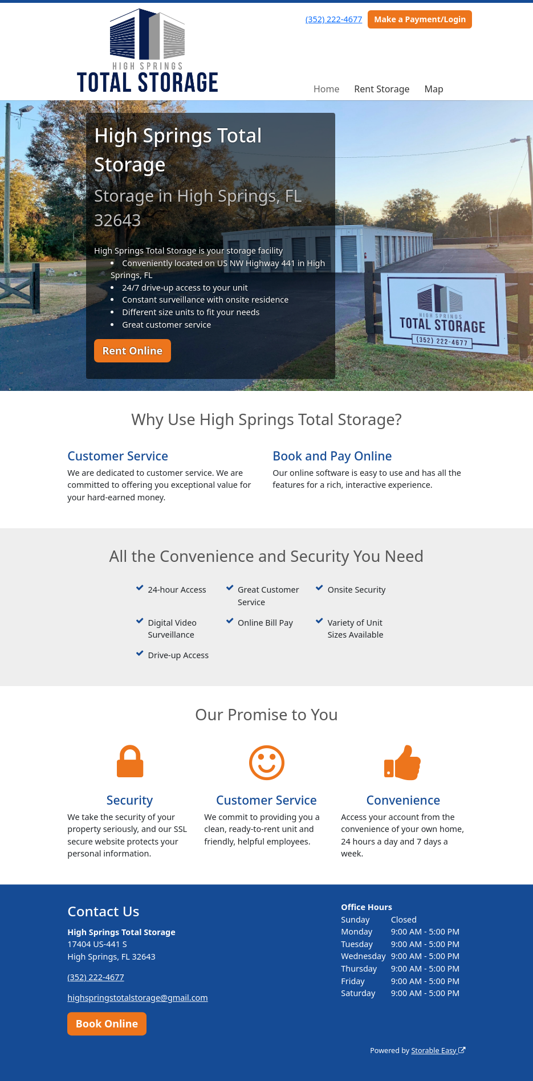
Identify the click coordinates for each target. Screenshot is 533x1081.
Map (433, 89)
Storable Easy (438, 1050)
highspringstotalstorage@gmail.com (137, 997)
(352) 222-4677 (334, 19)
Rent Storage (381, 89)
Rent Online (132, 350)
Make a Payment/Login (420, 19)
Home (327, 89)
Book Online (107, 1023)
